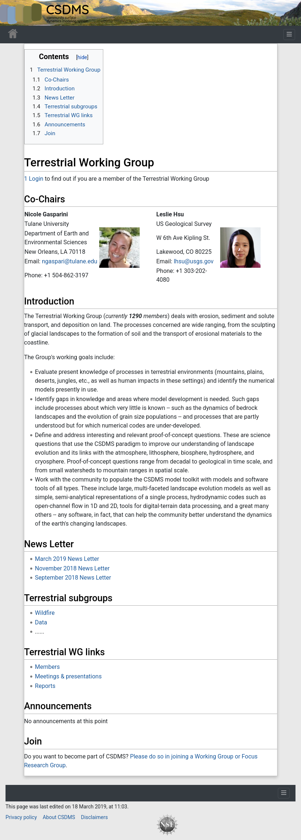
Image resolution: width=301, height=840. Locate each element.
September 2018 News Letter (73, 577)
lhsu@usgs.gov (194, 261)
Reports (45, 685)
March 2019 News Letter (67, 558)
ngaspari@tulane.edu (69, 261)
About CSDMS (59, 817)
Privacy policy (21, 817)
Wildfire (45, 612)
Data (41, 622)
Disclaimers (94, 817)
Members (47, 666)
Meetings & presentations (68, 676)
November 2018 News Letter (72, 568)
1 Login (33, 178)
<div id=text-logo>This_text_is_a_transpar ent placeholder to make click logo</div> (12, 13)
